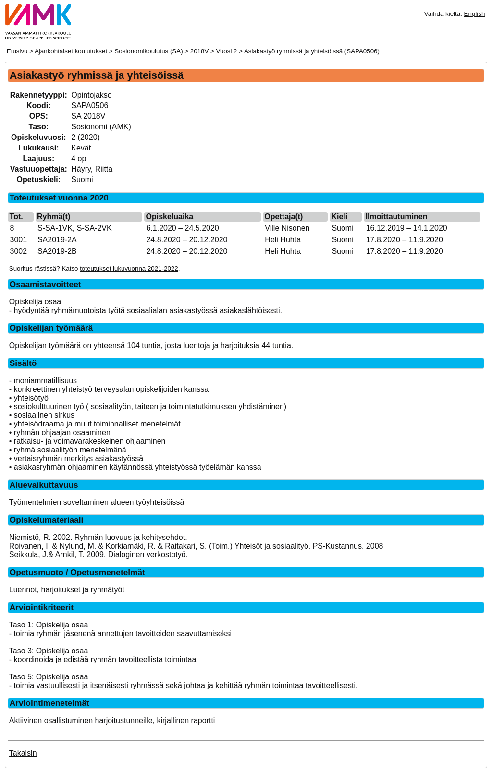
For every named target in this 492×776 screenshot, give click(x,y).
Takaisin (23, 753)
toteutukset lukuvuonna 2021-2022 (129, 268)
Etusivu (17, 51)
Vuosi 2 (226, 51)
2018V (199, 51)
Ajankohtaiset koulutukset (71, 51)
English (474, 13)
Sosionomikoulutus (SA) (148, 51)
